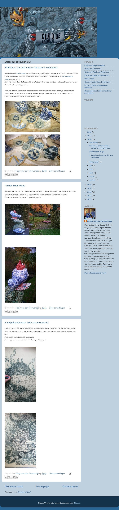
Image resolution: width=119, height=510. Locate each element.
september (94, 162)
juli (91, 166)
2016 (89, 139)
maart (92, 177)
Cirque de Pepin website (94, 65)
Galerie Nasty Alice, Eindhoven (97, 82)
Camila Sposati (21, 73)
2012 (89, 196)
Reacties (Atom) (24, 492)
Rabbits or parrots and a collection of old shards (31, 67)
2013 (89, 192)
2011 (89, 199)
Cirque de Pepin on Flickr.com (96, 72)
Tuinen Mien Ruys (15, 185)
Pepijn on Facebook (92, 69)
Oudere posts (70, 486)
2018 (89, 132)
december (94, 142)
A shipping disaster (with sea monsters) (26, 322)
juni (91, 169)
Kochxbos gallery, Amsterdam (96, 75)
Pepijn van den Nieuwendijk (99, 221)
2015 (89, 185)
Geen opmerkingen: (57, 171)
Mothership (89, 79)
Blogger (77, 503)
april (92, 173)
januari (93, 180)
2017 (89, 136)
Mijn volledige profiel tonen (95, 273)
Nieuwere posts (14, 486)
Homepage (42, 486)
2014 (89, 188)
